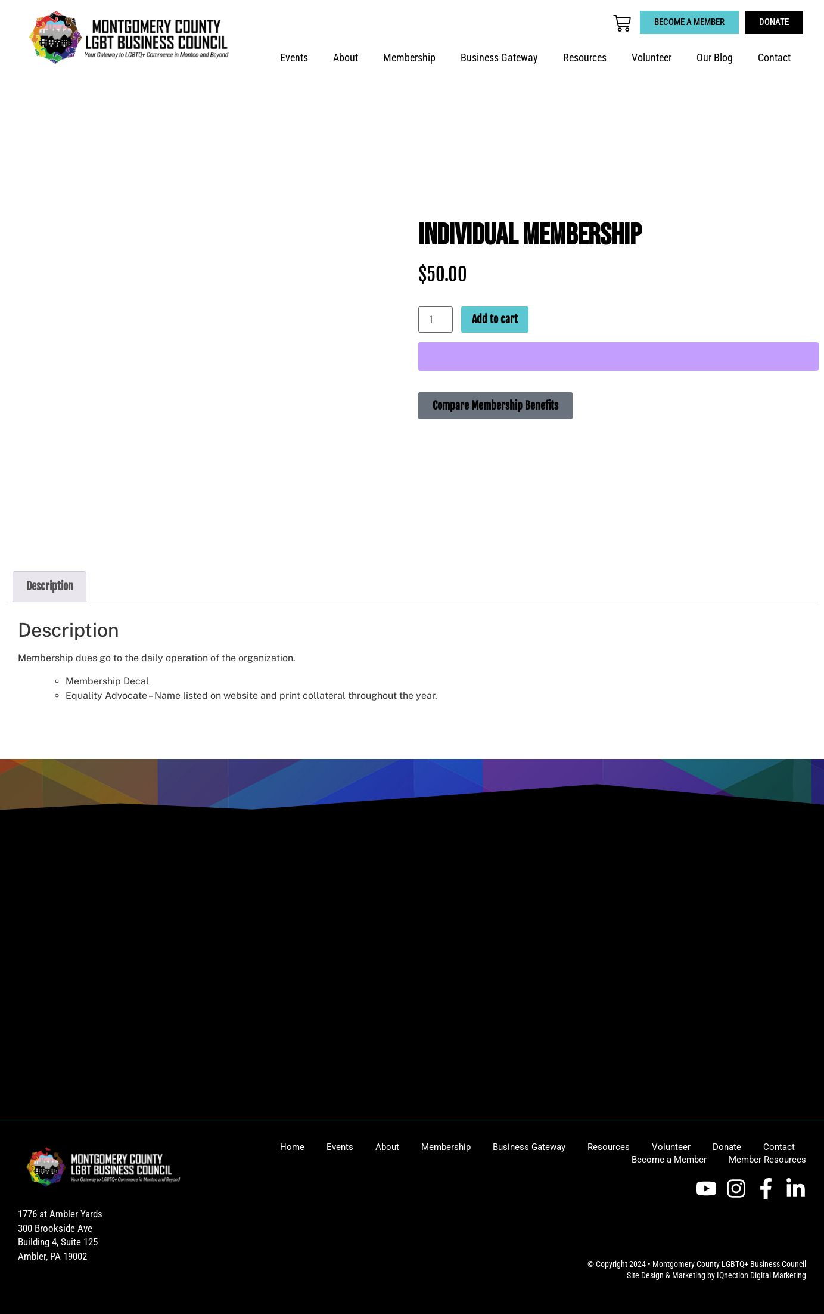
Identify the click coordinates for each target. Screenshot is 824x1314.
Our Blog (714, 58)
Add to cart (495, 319)
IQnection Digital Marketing (761, 1275)
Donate (727, 1147)
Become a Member (669, 1159)
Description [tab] (49, 586)
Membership (409, 58)
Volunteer (651, 58)
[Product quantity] (435, 319)
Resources (585, 58)
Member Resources (767, 1159)
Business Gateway (499, 58)
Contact (774, 58)
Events (294, 58)
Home (292, 1147)
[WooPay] (618, 356)
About (345, 58)
